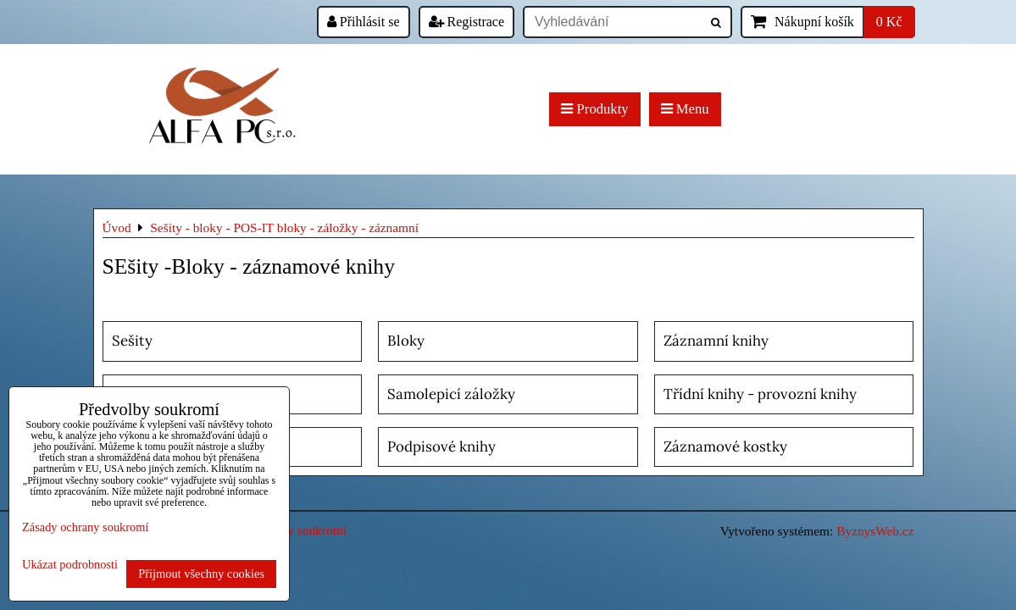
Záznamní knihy (716, 340)
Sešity (132, 340)
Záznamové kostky (725, 446)
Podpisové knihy (441, 446)
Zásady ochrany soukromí (85, 527)
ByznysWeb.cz (874, 531)
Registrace (467, 21)
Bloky (406, 340)
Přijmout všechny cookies (201, 573)
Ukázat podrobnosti (70, 564)
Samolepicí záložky (451, 394)
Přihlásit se (363, 21)
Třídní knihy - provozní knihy (760, 394)
